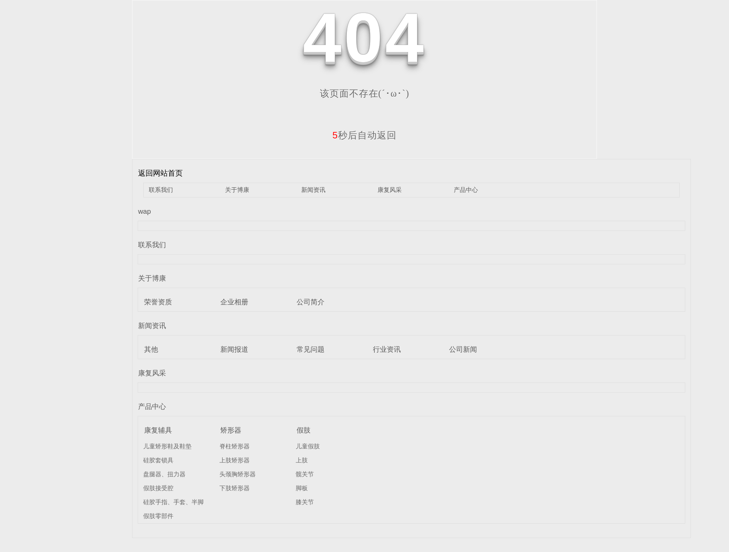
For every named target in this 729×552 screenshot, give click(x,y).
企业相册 (234, 302)
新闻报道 (234, 349)
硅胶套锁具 (158, 460)
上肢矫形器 (234, 460)
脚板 (302, 488)
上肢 (302, 460)
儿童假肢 (308, 446)
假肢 (304, 430)
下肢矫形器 (234, 488)
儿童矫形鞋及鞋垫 (167, 446)
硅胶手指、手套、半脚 (173, 502)
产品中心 (466, 189)
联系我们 (161, 189)
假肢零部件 (158, 516)
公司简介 (311, 302)
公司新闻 (463, 349)
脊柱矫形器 (234, 446)
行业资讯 (387, 349)
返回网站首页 (160, 173)
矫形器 (230, 430)
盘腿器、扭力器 (164, 474)
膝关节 (305, 502)
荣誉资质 (158, 302)
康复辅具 (158, 430)
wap (144, 211)
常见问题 (311, 349)
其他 (151, 349)
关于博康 (237, 189)
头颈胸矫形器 (237, 474)
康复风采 (390, 189)
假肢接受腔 (158, 488)
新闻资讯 (313, 189)
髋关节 (305, 474)
